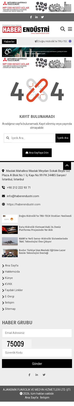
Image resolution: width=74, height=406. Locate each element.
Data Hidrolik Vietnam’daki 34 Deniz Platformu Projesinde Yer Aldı (40, 228)
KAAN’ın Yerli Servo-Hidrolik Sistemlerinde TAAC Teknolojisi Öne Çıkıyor (43, 240)
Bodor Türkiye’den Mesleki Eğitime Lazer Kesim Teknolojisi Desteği (42, 251)
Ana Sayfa (11, 265)
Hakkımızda (12, 271)
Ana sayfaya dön (37, 152)
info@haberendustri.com (20, 196)
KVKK (8, 284)
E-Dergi (9, 296)
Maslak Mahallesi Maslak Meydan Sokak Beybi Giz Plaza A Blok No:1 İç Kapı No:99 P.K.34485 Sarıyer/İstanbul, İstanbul (36, 175)
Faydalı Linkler (14, 290)
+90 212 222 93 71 (16, 187)
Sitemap (10, 309)
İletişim (9, 302)
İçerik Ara (62, 137)
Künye (9, 278)
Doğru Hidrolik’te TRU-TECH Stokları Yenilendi (45, 216)
